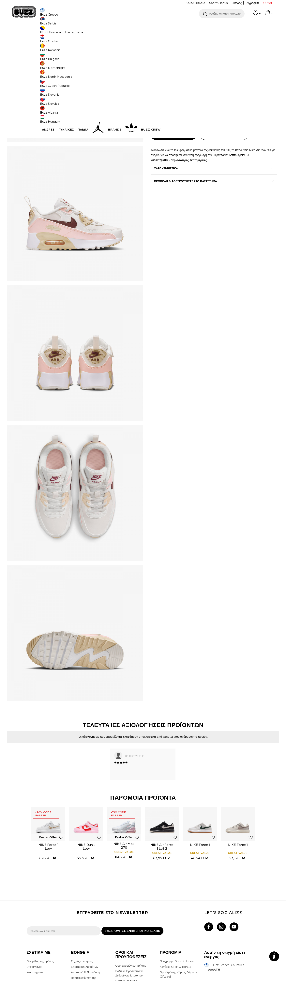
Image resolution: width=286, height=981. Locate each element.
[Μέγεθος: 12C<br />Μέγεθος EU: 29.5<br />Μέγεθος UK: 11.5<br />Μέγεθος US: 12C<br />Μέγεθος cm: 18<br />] (231, 95)
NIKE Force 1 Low (48, 786)
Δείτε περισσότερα (178, 25)
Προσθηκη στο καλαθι (176, 144)
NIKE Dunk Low (86, 786)
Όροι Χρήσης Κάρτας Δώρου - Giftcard (178, 918)
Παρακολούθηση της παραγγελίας (83, 924)
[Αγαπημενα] (257, 15)
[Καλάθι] (269, 14)
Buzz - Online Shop (38, 31)
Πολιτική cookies (126, 925)
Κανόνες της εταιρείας (128, 941)
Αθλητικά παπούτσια (89, 31)
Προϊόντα (57, 31)
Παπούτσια (70, 31)
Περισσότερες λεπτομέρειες (209, 169)
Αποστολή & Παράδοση (85, 916)
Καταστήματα (35, 916)
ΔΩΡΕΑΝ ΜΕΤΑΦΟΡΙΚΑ (111, 25)
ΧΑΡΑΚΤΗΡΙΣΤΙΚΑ (202, 177)
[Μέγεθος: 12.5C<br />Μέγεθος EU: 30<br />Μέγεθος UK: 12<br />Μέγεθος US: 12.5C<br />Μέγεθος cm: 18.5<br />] (216, 95)
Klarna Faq (167, 926)
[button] (222, 13)
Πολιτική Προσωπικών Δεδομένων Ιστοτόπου (129, 917)
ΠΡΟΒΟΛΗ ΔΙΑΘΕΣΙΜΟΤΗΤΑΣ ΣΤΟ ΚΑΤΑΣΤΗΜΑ (202, 190)
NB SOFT (92, 979)
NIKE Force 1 (200, 784)
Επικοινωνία (34, 910)
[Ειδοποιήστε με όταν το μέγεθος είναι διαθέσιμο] (157, 95)
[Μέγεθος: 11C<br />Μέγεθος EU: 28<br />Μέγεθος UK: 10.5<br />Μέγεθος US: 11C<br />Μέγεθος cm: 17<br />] (201, 95)
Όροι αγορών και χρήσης (130, 909)
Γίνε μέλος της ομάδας (40, 905)
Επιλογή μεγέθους (162, 88)
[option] (143, 25)
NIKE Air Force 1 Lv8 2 (162, 786)
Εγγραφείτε (252, 3)
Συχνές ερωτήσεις (82, 905)
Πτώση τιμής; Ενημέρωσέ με (243, 69)
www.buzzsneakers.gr (55, 979)
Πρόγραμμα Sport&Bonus (176, 905)
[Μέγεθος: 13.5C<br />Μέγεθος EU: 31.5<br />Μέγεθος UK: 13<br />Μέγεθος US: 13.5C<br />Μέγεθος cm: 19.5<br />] (246, 95)
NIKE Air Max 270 (124, 785)
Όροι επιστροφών (126, 930)
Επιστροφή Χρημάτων (84, 910)
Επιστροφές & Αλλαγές (129, 936)
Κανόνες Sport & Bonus (175, 910)
